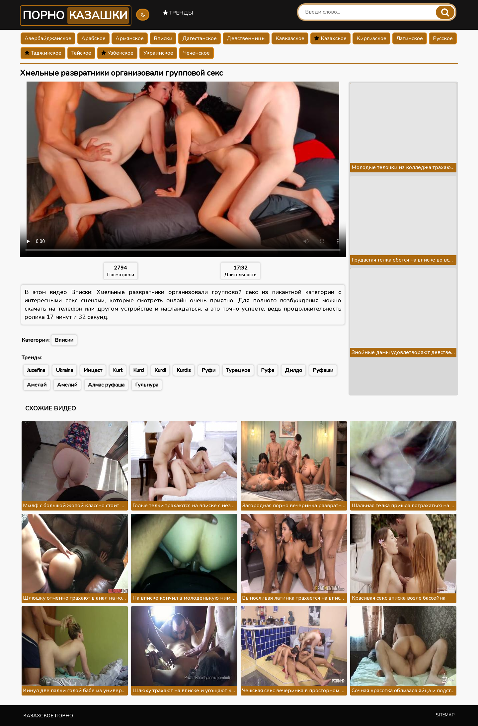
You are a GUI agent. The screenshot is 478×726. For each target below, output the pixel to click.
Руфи (208, 370)
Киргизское (371, 38)
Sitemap (445, 715)
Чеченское (196, 53)
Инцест (93, 370)
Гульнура (146, 385)
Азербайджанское (48, 38)
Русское (443, 38)
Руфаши (323, 370)
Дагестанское (199, 38)
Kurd (138, 370)
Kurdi (160, 370)
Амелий (67, 385)
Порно (76, 15)
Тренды (178, 13)
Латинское (409, 38)
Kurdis (184, 370)
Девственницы (246, 38)
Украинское (158, 53)
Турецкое (238, 370)
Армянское (130, 38)
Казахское (330, 38)
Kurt (117, 370)
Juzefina (36, 370)
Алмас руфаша (106, 385)
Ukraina (64, 370)
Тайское (81, 53)
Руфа (267, 370)
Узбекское (117, 53)
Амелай (36, 385)
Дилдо (293, 370)
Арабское (93, 38)
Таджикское (43, 53)
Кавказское (290, 38)
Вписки (163, 38)
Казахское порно (48, 715)
